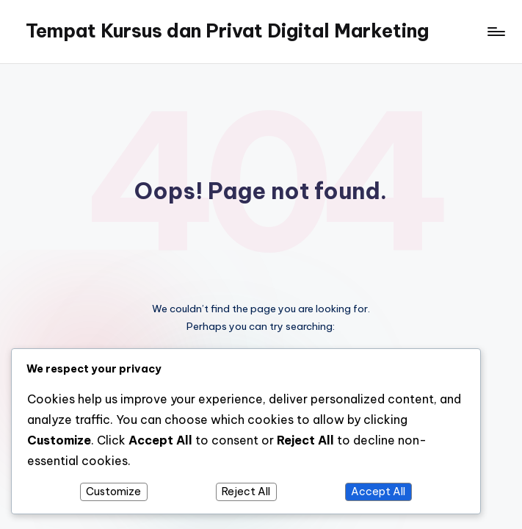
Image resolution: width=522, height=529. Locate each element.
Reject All (246, 491)
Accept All (378, 491)
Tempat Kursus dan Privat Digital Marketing (227, 31)
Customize (113, 491)
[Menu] (495, 31)
